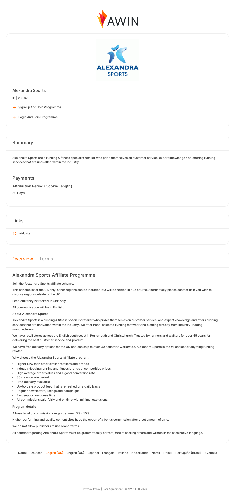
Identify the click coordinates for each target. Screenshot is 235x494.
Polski (167, 453)
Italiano (123, 453)
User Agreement (113, 488)
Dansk (22, 453)
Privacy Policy (91, 488)
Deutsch (36, 453)
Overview (22, 258)
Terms (46, 258)
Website (21, 233)
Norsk (156, 453)
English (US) (75, 453)
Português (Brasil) (188, 453)
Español (93, 453)
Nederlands (139, 453)
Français (108, 453)
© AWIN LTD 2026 (136, 488)
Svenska (211, 453)
